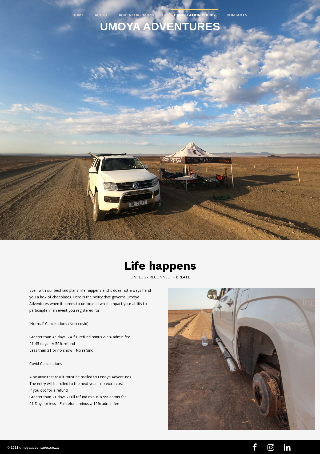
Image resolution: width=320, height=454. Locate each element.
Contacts (236, 15)
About (101, 15)
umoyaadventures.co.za (39, 447)
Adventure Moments (141, 15)
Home (78, 15)
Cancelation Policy (195, 15)
